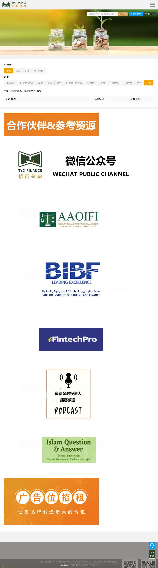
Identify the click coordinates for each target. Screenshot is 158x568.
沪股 (27, 70)
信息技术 (10, 83)
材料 (59, 83)
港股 (8, 70)
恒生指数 (38, 70)
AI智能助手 (136, 14)
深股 (18, 70)
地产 (139, 83)
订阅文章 (152, 554)
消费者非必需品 (74, 83)
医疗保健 (91, 83)
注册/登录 (150, 14)
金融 (102, 83)
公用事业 (127, 83)
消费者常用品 (26, 83)
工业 (40, 83)
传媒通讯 (114, 83)
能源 (50, 83)
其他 (148, 83)
